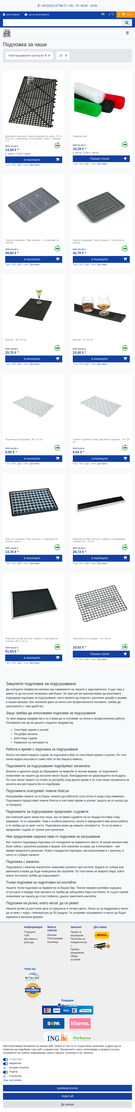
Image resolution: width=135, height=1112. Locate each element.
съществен (16, 1059)
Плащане (29, 931)
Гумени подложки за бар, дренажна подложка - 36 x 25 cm (101, 440)
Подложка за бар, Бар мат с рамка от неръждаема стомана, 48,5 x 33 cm (31, 639)
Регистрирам (55, 938)
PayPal (13, 1071)
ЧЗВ (26, 935)
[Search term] (62, 22)
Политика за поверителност (79, 942)
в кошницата (41, 159)
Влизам (51, 934)
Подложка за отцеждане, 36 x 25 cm (24, 439)
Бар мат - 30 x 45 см (15, 339)
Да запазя (67, 1104)
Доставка (34, 164)
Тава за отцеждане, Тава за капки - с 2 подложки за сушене (32, 241)
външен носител (19, 1067)
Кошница (52, 941)
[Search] (127, 22)
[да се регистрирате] (36, 14)
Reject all (67, 1096)
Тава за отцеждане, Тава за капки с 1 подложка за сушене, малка (31, 540)
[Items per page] (63, 56)
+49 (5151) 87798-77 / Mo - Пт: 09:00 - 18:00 (67, 5)
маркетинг (15, 1063)
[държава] (103, 14)
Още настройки (12, 1080)
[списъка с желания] (111, 14)
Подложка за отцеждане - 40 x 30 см (92, 638)
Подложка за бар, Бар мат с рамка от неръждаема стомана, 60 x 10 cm (99, 540)
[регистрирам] (11, 14)
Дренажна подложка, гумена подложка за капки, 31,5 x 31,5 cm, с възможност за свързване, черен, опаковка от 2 (33, 138)
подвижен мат (80, 136)
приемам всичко (67, 1088)
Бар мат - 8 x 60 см (83, 339)
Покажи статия (108, 158)
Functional (15, 1075)
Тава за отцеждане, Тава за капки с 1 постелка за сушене (98, 241)
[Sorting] (29, 56)
